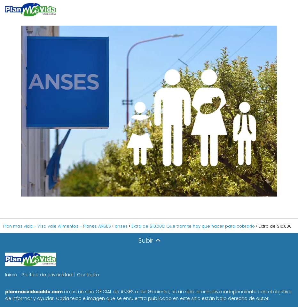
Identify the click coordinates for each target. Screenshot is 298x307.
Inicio (11, 274)
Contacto (88, 274)
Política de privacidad (47, 274)
